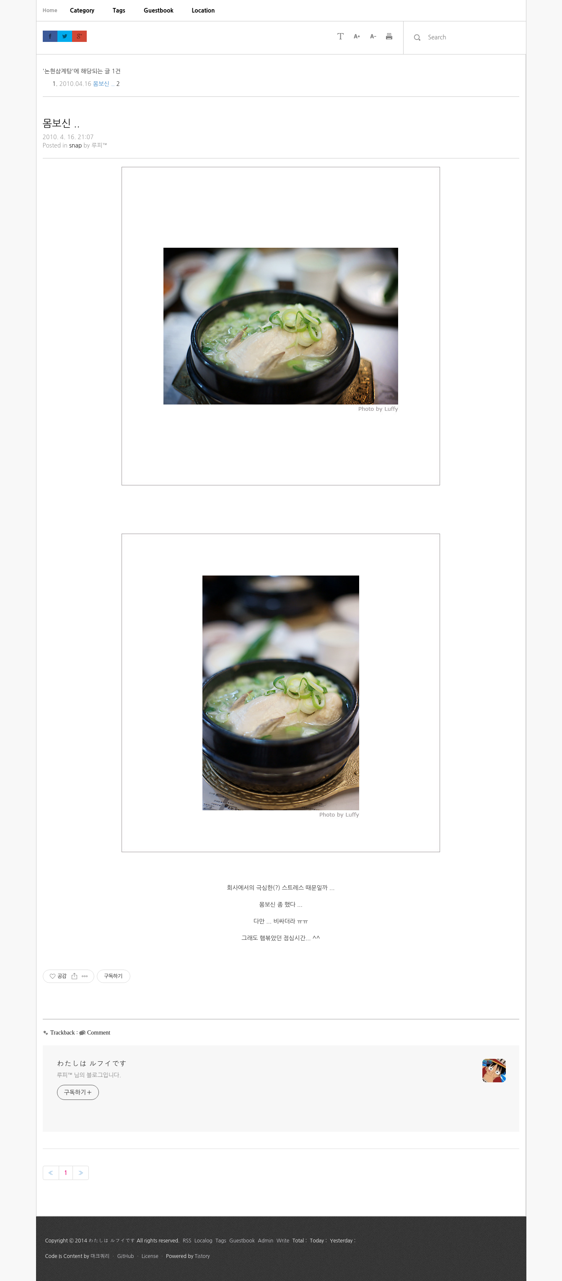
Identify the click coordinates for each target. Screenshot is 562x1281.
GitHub (125, 1256)
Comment (98, 1032)
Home (50, 10)
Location (203, 10)
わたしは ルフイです (92, 1064)
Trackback (62, 1032)
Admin (265, 1240)
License (150, 1256)
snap (75, 145)
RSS (187, 1240)
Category (82, 10)
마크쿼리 (100, 1256)
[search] (472, 37)
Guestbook (159, 10)
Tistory (202, 1256)
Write (283, 1240)
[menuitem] (82, 10)
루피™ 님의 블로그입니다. (89, 1075)
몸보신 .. (104, 84)
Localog (203, 1240)
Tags (119, 10)
